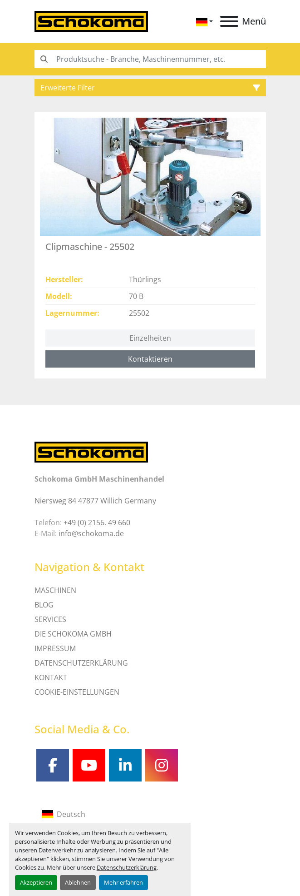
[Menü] (229, 21)
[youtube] (89, 765)
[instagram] (161, 765)
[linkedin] (125, 765)
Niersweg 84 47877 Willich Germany (95, 501)
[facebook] (52, 765)
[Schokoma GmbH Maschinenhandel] (91, 452)
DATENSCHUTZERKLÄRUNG (81, 663)
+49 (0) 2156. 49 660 (97, 523)
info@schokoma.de (91, 533)
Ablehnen (78, 882)
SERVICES (50, 619)
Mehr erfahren (123, 882)
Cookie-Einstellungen (76, 692)
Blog (44, 605)
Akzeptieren (36, 882)
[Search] (150, 59)
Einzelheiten (150, 338)
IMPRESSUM (55, 648)
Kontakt (50, 677)
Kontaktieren (150, 359)
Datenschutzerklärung (127, 867)
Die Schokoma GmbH (73, 634)
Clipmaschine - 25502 (89, 246)
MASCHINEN (55, 590)
